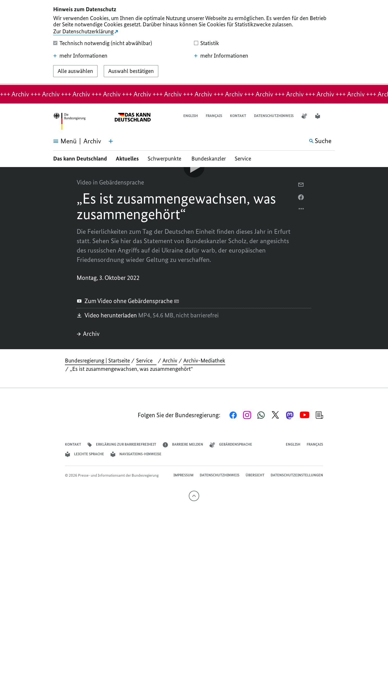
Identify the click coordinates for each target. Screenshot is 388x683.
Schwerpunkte (165, 158)
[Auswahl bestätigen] (131, 71)
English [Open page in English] (190, 116)
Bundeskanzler (208, 158)
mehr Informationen (80, 56)
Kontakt (238, 116)
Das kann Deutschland (80, 158)
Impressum (183, 475)
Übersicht (255, 475)
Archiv (88, 333)
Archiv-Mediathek (204, 360)
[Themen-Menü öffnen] (110, 141)
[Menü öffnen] (59, 141)
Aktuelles (127, 158)
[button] (331, 116)
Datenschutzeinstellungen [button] (297, 475)
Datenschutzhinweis (274, 116)
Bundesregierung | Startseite (97, 360)
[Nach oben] (194, 495)
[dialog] (194, 42)
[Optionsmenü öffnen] (301, 210)
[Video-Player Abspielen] (194, 167)
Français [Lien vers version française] (214, 116)
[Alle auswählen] (75, 71)
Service (245, 158)
